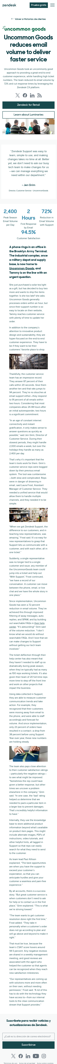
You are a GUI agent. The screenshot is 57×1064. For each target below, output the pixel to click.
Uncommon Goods (21, 268)
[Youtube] (36, 1056)
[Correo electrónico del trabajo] (28, 1036)
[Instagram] (43, 1056)
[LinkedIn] (28, 1056)
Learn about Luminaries (28, 114)
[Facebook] (20, 1056)
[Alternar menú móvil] (52, 5)
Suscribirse (29, 1045)
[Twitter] (13, 1056)
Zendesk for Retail (28, 105)
